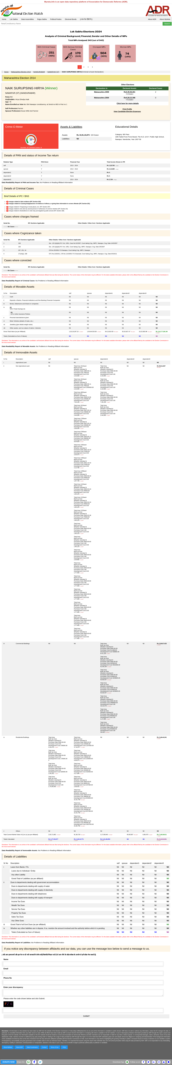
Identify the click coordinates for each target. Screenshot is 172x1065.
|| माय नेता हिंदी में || (86, 19)
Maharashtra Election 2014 (21, 72)
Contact (44, 1047)
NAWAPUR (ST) (53, 72)
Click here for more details (128, 103)
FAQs (64, 1047)
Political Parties (56, 19)
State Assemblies (27, 19)
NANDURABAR (39, 72)
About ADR (152, 19)
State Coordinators (32, 1047)
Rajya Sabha (42, 19)
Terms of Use (55, 1047)
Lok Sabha (14, 19)
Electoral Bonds (70, 19)
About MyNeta (165, 19)
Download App (118, 1062)
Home (4, 19)
